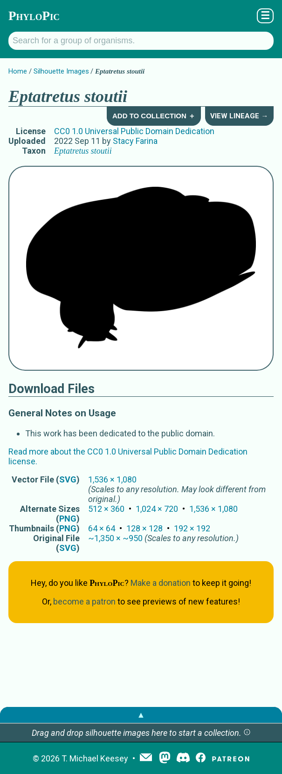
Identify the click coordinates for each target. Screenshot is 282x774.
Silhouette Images (61, 71)
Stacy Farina (135, 141)
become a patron (84, 601)
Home (17, 71)
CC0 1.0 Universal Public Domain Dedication (134, 131)
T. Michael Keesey (95, 758)
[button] (247, 733)
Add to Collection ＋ (153, 116)
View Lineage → (239, 116)
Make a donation (161, 583)
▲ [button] (141, 715)
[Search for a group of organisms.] (141, 41)
